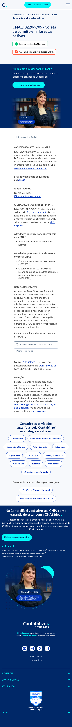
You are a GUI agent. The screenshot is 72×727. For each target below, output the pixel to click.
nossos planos (40, 410)
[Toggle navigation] (68, 5)
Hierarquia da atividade (27, 137)
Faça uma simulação (36, 212)
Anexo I (22, 179)
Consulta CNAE (19, 14)
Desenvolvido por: (36, 708)
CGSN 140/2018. (47, 365)
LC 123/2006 (28, 362)
